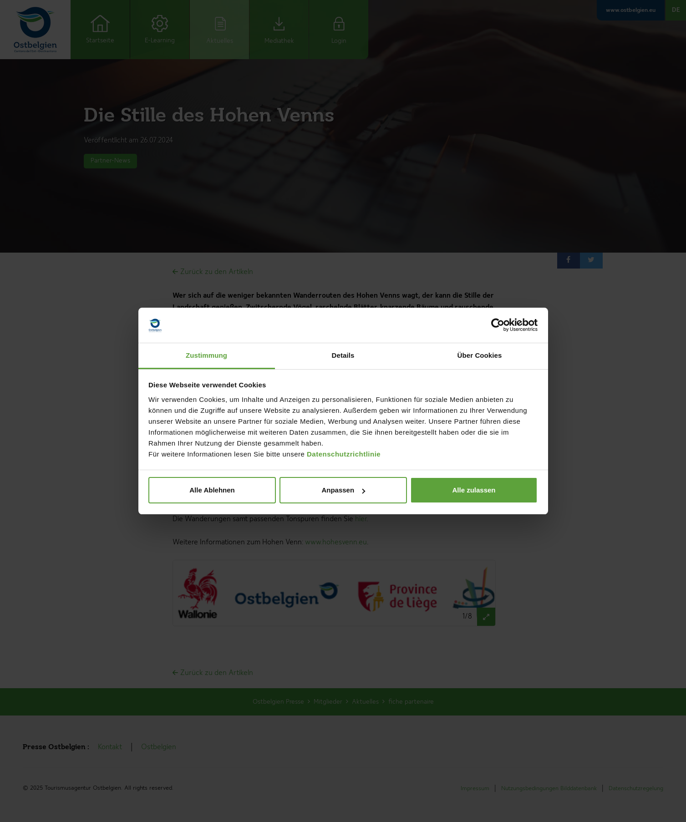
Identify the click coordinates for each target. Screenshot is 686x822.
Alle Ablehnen (211, 490)
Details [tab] (343, 355)
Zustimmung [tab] (206, 355)
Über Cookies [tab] (479, 355)
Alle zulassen (473, 490)
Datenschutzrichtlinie (344, 454)
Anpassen (343, 490)
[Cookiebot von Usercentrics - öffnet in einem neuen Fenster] (498, 325)
